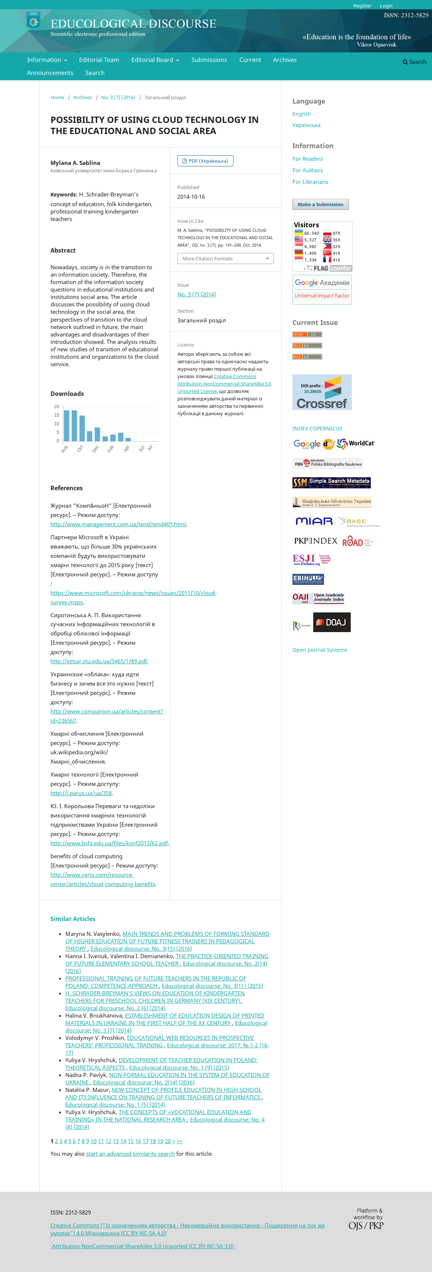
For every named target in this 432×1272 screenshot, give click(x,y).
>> (180, 1141)
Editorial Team (99, 60)
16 (138, 1141)
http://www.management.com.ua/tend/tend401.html (118, 524)
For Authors (307, 170)
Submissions (209, 60)
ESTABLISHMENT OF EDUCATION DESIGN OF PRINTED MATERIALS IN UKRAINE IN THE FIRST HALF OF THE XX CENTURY (164, 1019)
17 (145, 1141)
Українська (306, 124)
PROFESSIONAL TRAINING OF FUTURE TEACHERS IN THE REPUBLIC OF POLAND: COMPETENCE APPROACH (155, 982)
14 (123, 1141)
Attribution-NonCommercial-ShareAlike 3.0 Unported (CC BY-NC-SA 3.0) (142, 1246)
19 (160, 1141)
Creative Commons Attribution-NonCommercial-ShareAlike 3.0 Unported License (224, 383)
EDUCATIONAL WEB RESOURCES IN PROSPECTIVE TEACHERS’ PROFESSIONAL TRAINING (159, 1041)
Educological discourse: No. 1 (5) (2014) (115, 1104)
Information (45, 60)
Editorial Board (153, 60)
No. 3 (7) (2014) (118, 97)
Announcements (50, 73)
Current (250, 60)
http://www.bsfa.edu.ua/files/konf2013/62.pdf (109, 843)
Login (386, 5)
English (301, 113)
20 (168, 1141)
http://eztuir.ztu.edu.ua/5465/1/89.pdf (98, 661)
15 (131, 1141)
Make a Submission (321, 204)
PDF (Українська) (208, 160)
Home (57, 97)
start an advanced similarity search (130, 1153)
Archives (285, 60)
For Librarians (310, 181)
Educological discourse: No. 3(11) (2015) (212, 985)
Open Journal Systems (319, 649)
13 (116, 1141)
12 (108, 1141)
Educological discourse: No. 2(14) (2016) (143, 1082)
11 (101, 1141)
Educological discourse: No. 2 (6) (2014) (115, 1008)
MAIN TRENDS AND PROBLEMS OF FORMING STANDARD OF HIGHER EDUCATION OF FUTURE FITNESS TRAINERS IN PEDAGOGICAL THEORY (167, 941)
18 (153, 1141)
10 (93, 1141)
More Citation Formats (208, 258)
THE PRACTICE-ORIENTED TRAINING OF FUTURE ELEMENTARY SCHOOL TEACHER (166, 959)
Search (95, 73)
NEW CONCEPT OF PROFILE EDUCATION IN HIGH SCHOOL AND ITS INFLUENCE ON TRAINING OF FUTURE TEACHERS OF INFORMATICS (163, 1093)
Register (362, 5)
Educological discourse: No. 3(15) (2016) (141, 948)
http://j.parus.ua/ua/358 (81, 793)
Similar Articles (72, 919)
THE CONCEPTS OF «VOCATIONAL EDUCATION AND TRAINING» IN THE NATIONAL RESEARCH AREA (158, 1115)
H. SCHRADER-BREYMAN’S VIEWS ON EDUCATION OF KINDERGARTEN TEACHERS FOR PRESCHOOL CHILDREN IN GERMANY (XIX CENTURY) (155, 996)
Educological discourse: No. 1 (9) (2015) (179, 1067)
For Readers (307, 158)
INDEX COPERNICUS (317, 428)
